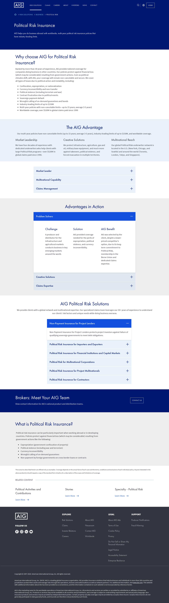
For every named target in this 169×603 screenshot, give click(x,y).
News (85, 5)
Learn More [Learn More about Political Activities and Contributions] (20, 499)
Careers (57, 5)
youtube (31, 531)
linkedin (26, 531)
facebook (17, 531)
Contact (93, 5)
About (65, 5)
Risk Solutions (35, 5)
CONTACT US (137, 400)
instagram (21, 531)
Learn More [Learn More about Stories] (70, 495)
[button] (118, 543)
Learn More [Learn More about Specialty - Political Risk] (120, 495)
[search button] (138, 5)
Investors (75, 5)
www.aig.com (138, 582)
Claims (47, 5)
